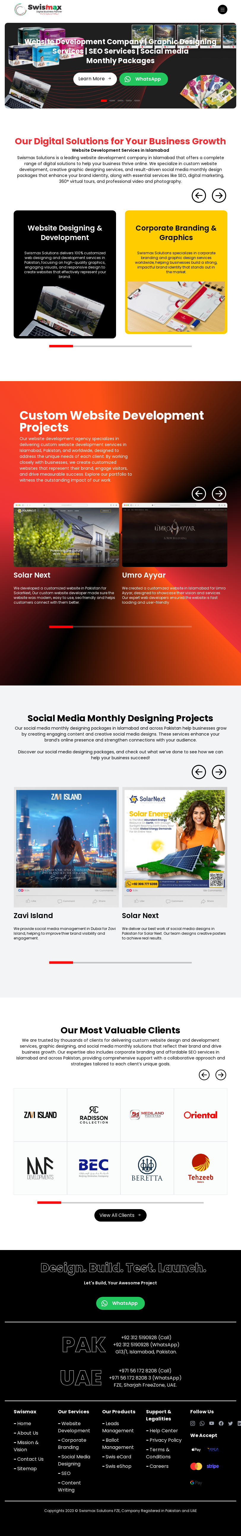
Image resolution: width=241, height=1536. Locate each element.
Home (22, 1423)
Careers (157, 1466)
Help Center (162, 1430)
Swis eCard (116, 1456)
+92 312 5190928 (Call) (146, 1337)
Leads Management (118, 1427)
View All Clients (120, 1215)
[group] (65, 274)
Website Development (74, 1427)
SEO (64, 1473)
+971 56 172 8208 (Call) (145, 1370)
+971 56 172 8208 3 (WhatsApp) (145, 1377)
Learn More (95, 78)
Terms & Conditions (158, 1453)
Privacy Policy (164, 1440)
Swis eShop (116, 1466)
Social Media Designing (74, 1460)
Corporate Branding (72, 1444)
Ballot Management (118, 1444)
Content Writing (69, 1486)
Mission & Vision (26, 1446)
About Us (26, 1433)
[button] (104, 101)
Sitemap (25, 1468)
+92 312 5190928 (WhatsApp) (146, 1344)
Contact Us (29, 1459)
